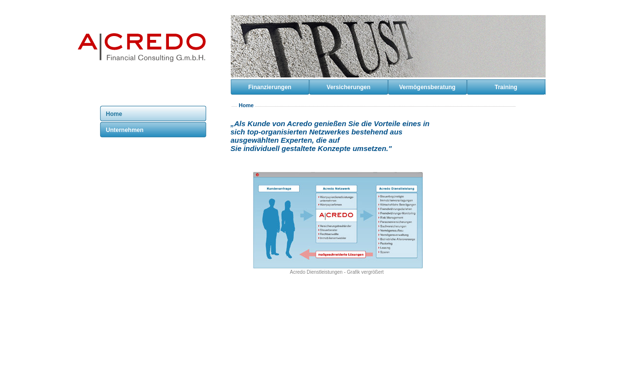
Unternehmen (125, 130)
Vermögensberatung (427, 87)
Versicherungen (348, 87)
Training (506, 87)
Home (114, 114)
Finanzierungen (270, 87)
